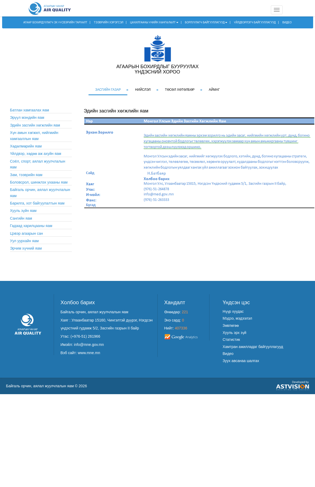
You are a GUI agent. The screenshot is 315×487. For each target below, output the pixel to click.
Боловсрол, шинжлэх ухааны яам (39, 182)
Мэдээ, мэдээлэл (237, 318)
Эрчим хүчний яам (26, 248)
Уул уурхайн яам (24, 241)
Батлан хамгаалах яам (29, 110)
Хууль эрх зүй (234, 333)
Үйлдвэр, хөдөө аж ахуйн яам (35, 153)
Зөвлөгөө (231, 325)
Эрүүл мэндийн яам (27, 117)
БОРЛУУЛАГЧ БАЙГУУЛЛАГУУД (206, 22)
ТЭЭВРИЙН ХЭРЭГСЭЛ (108, 22)
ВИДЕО (287, 22)
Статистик (231, 339)
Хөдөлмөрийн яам (26, 146)
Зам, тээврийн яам (26, 175)
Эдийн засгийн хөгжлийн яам (35, 125)
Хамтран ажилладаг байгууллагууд (253, 347)
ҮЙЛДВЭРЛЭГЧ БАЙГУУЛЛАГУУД (255, 22)
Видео (228, 353)
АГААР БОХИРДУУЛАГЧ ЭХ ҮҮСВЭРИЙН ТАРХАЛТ (55, 22)
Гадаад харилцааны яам (31, 226)
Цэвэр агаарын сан (26, 233)
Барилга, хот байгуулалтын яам (37, 203)
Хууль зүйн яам (23, 210)
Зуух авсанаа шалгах (241, 361)
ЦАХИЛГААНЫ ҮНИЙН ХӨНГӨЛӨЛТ (154, 22)
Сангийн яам (21, 218)
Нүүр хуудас (233, 311)
